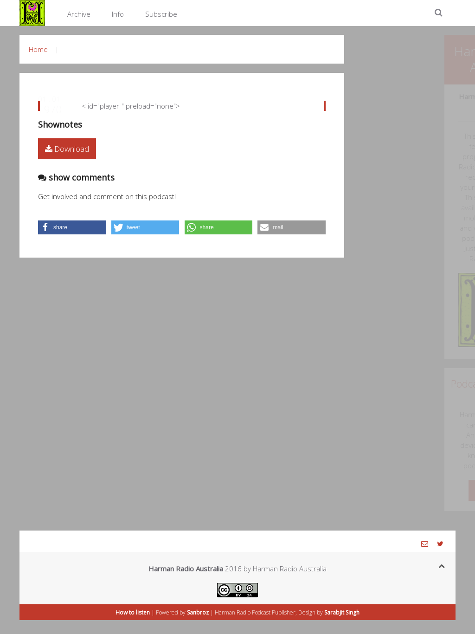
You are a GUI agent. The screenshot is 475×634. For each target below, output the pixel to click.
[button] (72, 227)
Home (38, 49)
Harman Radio (232, 612)
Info (118, 14)
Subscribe (161, 14)
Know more (436, 490)
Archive (78, 14)
